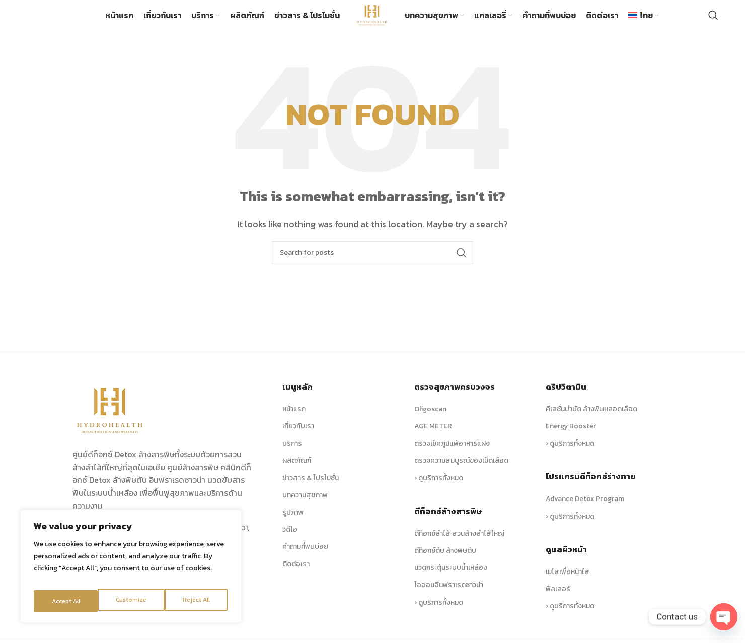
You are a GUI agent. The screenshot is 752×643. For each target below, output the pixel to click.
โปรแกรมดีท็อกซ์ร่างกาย (591, 489)
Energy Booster (571, 439)
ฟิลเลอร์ (558, 601)
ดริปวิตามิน (566, 399)
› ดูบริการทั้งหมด (438, 490)
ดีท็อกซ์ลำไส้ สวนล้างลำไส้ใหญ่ (459, 545)
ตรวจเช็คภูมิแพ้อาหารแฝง (452, 456)
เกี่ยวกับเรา (298, 439)
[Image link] (110, 421)
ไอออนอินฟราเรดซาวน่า (448, 597)
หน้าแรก (294, 421)
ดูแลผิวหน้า (566, 561)
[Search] (713, 22)
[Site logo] (372, 20)
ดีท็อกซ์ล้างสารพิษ (448, 523)
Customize (66, 601)
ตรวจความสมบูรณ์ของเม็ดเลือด (461, 473)
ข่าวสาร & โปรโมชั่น (310, 490)
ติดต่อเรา (296, 576)
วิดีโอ (289, 542)
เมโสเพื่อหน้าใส (567, 584)
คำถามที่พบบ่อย (305, 559)
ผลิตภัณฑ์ (296, 473)
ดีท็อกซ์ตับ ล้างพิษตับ (445, 563)
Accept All (197, 601)
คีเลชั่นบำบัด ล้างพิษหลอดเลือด (591, 421)
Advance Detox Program (585, 511)
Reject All (132, 601)
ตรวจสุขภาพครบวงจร (454, 399)
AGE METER (433, 439)
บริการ (292, 456)
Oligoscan (430, 421)
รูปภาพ (293, 525)
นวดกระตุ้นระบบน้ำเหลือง (450, 580)
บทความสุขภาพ (305, 507)
